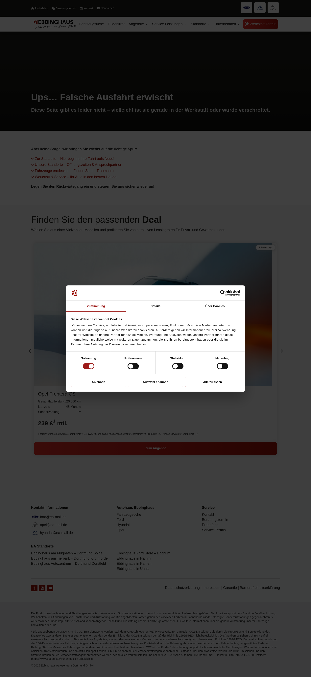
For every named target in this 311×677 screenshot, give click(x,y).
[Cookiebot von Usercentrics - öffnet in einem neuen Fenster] (223, 293)
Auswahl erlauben (155, 382)
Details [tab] (155, 306)
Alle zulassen (212, 382)
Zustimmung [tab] (96, 306)
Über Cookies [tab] (215, 306)
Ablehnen (98, 382)
